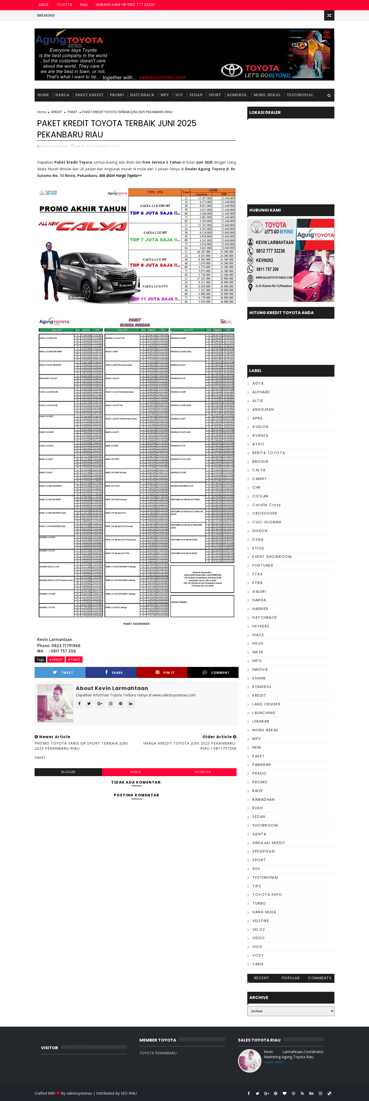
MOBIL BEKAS (267, 95)
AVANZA (260, 435)
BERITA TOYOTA (268, 452)
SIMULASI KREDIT (269, 842)
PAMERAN (261, 764)
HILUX (258, 643)
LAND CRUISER (266, 704)
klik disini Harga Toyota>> (120, 175)
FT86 (257, 582)
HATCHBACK (142, 95)
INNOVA (260, 669)
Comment (216, 672)
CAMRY (259, 478)
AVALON (260, 426)
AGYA (258, 383)
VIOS (257, 946)
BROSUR (260, 461)
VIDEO (258, 937)
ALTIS (257, 400)
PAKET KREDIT (90, 95)
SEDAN (196, 95)
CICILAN (260, 496)
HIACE (258, 634)
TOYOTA (64, 4)
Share (114, 672)
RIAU (84, 4)
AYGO (258, 444)
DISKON (260, 530)
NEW (256, 747)
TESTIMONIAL (300, 95)
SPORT (215, 95)
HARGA (62, 95)
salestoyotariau (79, 1093)
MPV (165, 95)
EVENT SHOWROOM (272, 556)
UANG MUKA (264, 912)
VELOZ (258, 929)
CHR (256, 487)
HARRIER (260, 608)
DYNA (257, 539)
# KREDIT (56, 659)
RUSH (257, 807)
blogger (68, 772)
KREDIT (56, 111)
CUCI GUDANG (267, 522)
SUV (179, 95)
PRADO (259, 773)
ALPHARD (261, 392)
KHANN (259, 678)
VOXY (258, 955)
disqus (135, 772)
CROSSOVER (264, 513)
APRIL (257, 418)
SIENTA (259, 834)
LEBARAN (261, 721)
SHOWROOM (265, 825)
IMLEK (258, 652)
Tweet (63, 672)
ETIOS (258, 548)
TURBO (259, 903)
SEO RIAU (129, 1093)
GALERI (259, 591)
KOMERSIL (237, 95)
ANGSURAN (263, 409)
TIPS (256, 886)
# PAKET (74, 659)
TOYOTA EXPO (267, 894)
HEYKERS (261, 626)
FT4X (257, 574)
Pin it (165, 672)
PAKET (72, 111)
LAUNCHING (263, 712)
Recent (262, 977)
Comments (320, 977)
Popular (291, 977)
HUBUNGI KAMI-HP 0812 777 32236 (125, 4)
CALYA (259, 470)
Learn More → (276, 1061)
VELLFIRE (260, 920)
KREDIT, (103, 146)
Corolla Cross (266, 504)
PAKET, (115, 146)
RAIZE (257, 790)
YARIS (258, 964)
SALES (43, 4)
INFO (257, 660)
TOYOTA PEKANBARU (158, 1052)
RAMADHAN (263, 799)
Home (43, 95)
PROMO (117, 95)
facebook (203, 772)
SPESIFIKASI (263, 851)
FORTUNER (262, 565)
